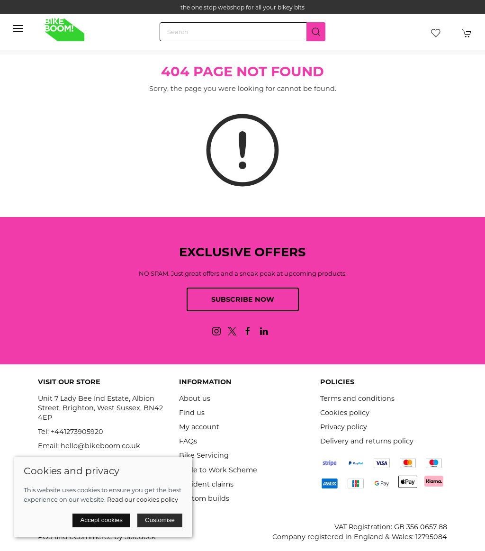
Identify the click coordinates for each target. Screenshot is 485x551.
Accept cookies (101, 520)
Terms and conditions (357, 398)
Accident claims (206, 484)
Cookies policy (344, 412)
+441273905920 (77, 431)
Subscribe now (242, 299)
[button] (18, 28)
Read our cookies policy (142, 499)
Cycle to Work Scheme (218, 470)
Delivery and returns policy (366, 441)
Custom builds (204, 498)
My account (199, 427)
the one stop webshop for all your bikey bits (242, 7)
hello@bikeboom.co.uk (100, 446)
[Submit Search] (315, 31)
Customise (160, 520)
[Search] (242, 31)
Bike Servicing (204, 455)
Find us (192, 412)
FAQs (188, 441)
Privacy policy (343, 427)
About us (194, 398)
